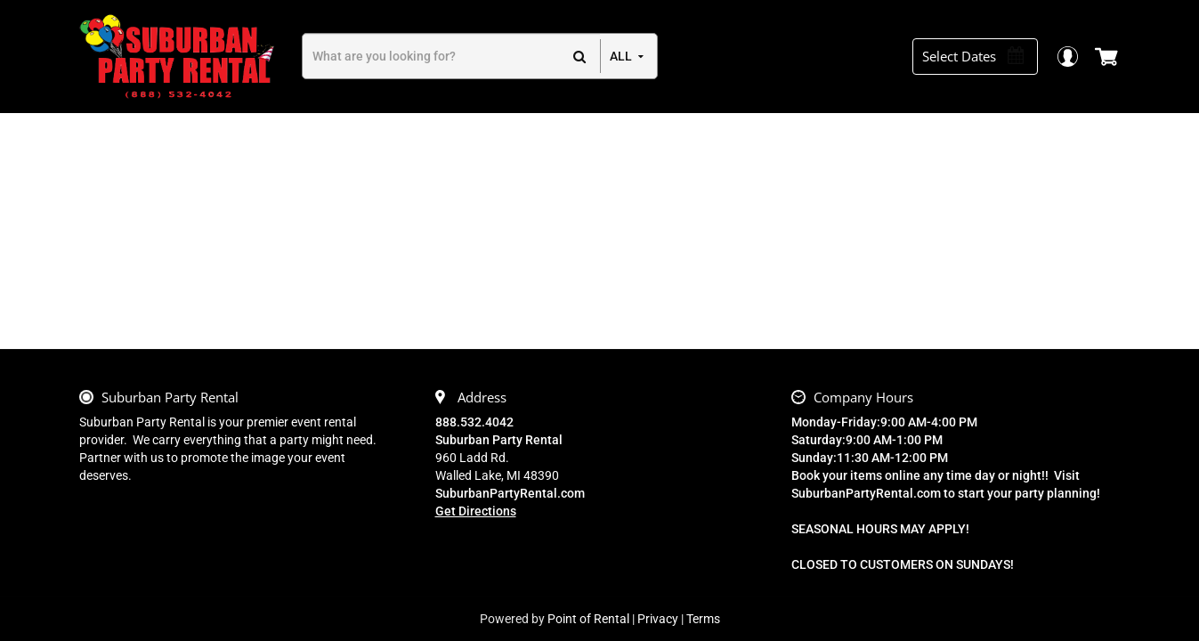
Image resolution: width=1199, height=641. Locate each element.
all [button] (621, 56)
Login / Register (1076, 56)
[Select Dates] (982, 56)
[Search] (451, 56)
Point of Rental (588, 619)
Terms (703, 619)
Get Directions (475, 511)
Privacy (657, 619)
